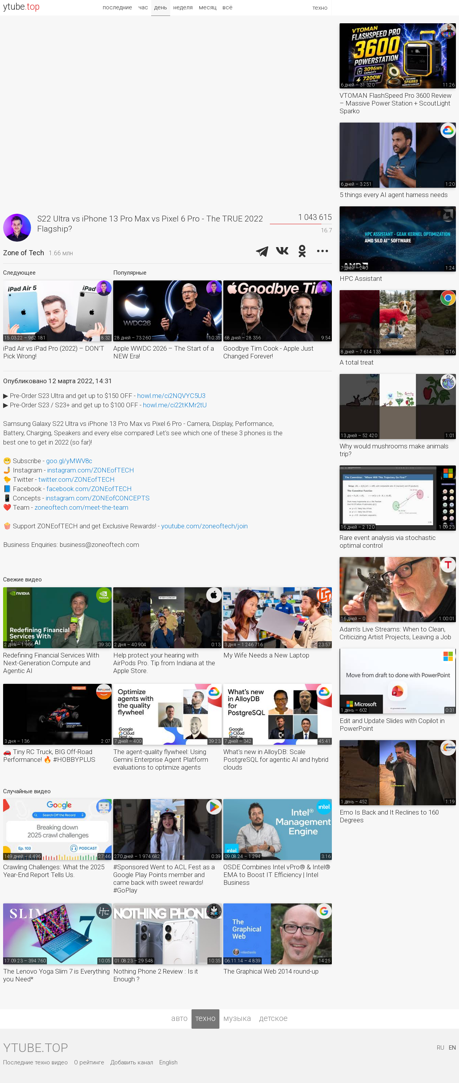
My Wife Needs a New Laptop (266, 655)
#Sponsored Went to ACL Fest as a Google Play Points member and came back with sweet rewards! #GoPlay (164, 878)
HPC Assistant (361, 278)
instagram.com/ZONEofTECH (90, 470)
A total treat (357, 362)
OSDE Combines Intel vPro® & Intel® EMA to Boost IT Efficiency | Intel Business (276, 874)
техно (205, 1018)
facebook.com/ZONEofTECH (89, 489)
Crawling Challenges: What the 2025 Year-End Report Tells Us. (53, 871)
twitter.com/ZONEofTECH (76, 479)
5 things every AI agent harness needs (394, 195)
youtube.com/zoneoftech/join (204, 526)
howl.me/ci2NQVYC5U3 (171, 396)
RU (440, 1047)
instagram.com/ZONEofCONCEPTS (98, 498)
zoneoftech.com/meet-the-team (81, 507)
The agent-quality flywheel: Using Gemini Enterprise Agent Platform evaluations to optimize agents (160, 759)
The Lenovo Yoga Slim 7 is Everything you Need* (56, 975)
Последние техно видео (35, 1062)
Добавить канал (131, 1062)
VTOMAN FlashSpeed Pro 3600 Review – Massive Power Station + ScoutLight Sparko (396, 103)
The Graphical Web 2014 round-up (271, 971)
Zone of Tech (23, 253)
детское (273, 1018)
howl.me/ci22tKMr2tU (175, 405)
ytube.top (35, 1047)
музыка (237, 1018)
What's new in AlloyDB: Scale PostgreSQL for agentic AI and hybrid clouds (275, 759)
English (168, 1062)
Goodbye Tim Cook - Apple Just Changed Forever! (268, 352)
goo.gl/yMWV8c (69, 461)
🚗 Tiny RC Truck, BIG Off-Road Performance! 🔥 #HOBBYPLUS (49, 755)
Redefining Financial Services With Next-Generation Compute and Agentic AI (51, 663)
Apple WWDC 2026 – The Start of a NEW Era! (163, 352)
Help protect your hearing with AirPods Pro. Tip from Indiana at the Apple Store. (164, 663)
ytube (21, 7)
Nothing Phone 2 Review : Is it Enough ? (155, 975)
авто (179, 1018)
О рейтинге (89, 1062)
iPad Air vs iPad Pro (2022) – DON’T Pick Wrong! (53, 352)
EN (452, 1047)
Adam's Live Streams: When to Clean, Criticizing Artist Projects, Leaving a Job (395, 633)
